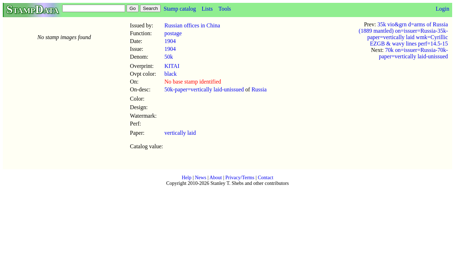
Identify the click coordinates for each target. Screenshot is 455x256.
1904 (170, 41)
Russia (259, 89)
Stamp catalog (180, 9)
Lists (207, 9)
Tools (224, 9)
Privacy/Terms (239, 177)
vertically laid (180, 133)
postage (173, 33)
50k (168, 57)
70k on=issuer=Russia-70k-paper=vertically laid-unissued (413, 53)
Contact (265, 177)
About (215, 177)
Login (442, 9)
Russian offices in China (192, 25)
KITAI (171, 66)
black (170, 74)
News (200, 177)
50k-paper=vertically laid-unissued (204, 89)
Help (186, 177)
